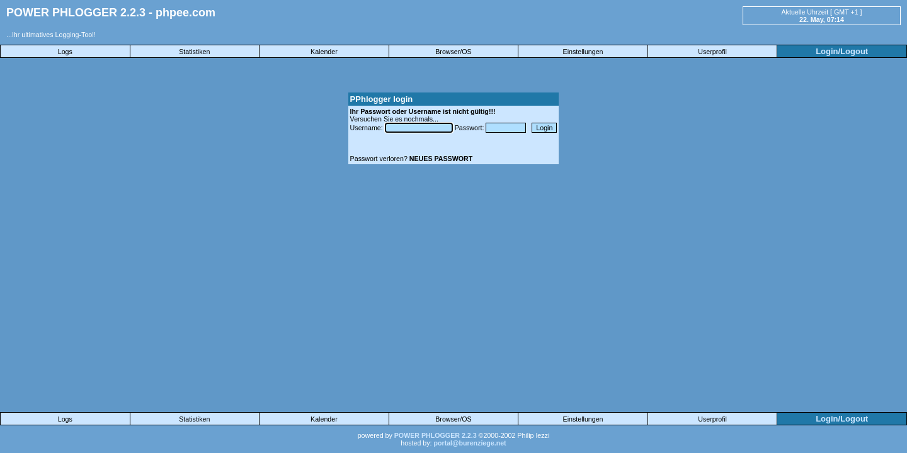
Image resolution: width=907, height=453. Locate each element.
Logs (65, 51)
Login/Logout (842, 51)
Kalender (324, 51)
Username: (367, 127)
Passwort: (470, 127)
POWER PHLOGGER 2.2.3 (435, 435)
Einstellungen (583, 51)
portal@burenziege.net (469, 443)
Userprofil (712, 51)
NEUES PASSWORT (440, 158)
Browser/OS (453, 51)
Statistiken (194, 51)
